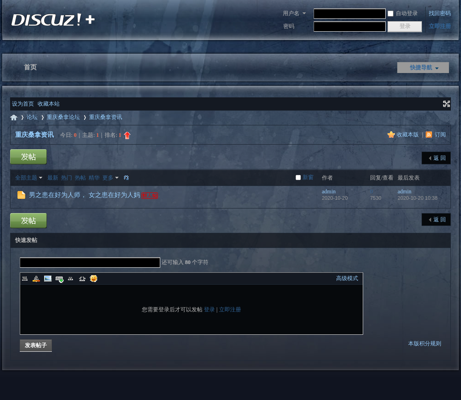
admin (329, 191)
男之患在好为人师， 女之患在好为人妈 (84, 195)
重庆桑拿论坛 (63, 117)
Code (82, 278)
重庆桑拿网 (13, 117)
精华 (94, 178)
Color (36, 278)
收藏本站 (49, 104)
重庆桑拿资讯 (105, 117)
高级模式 (347, 278)
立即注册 (440, 26)
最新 (52, 178)
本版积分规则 (424, 343)
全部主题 (26, 178)
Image (47, 278)
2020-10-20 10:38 (418, 198)
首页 (30, 67)
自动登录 (403, 13)
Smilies (93, 278)
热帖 (80, 178)
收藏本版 (408, 134)
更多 (107, 178)
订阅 (440, 134)
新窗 (308, 177)
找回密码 (440, 13)
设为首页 (23, 104)
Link (59, 278)
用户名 (291, 13)
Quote (70, 278)
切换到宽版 (445, 104)
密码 (288, 26)
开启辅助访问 (438, 104)
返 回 (439, 158)
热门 (66, 178)
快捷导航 (421, 67)
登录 (209, 309)
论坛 (32, 117)
